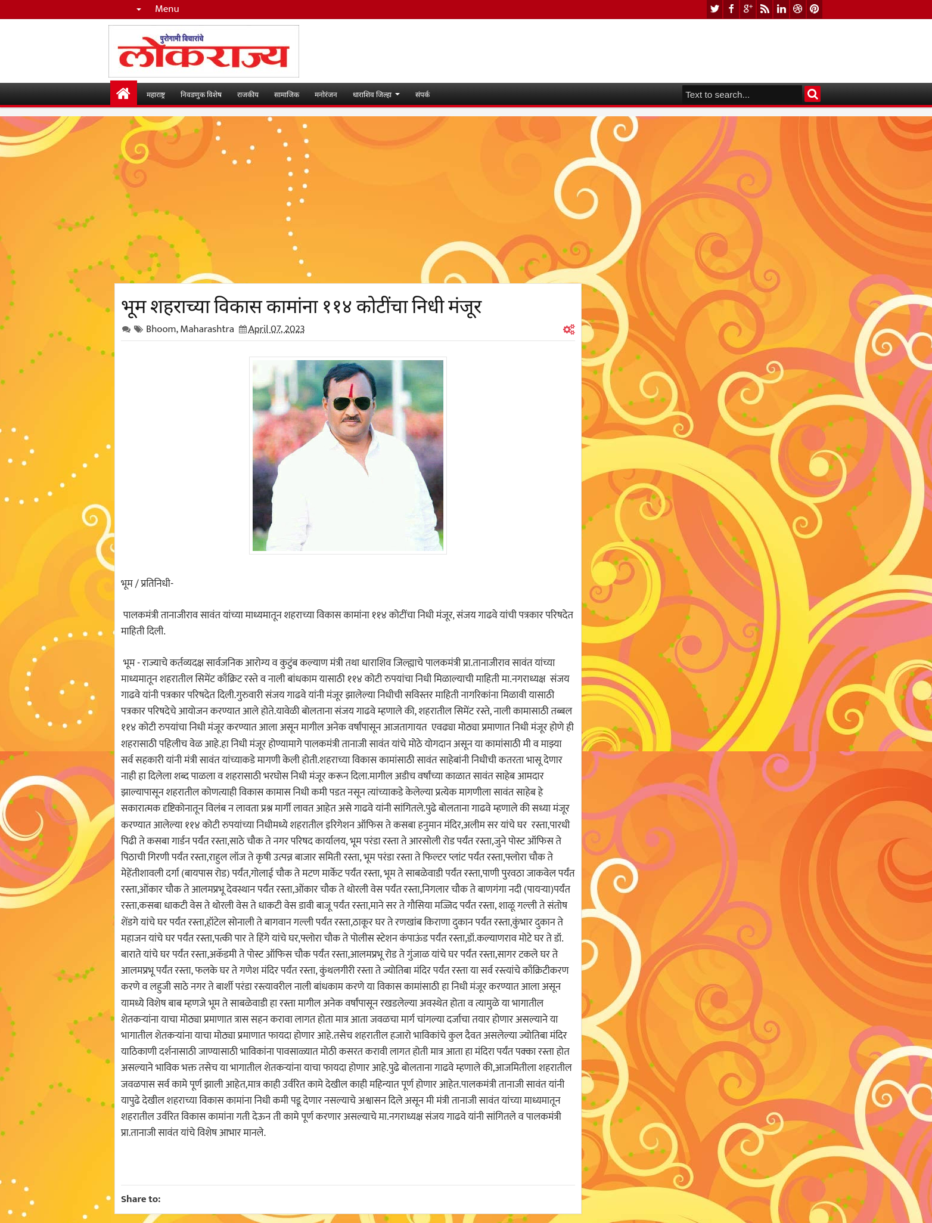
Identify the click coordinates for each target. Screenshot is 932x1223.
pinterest (814, 9)
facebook (731, 9)
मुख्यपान (123, 94)
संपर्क (422, 94)
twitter (714, 9)
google (748, 9)
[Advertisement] (348, 199)
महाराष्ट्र (156, 94)
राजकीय (248, 94)
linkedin (781, 9)
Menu (167, 9)
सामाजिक (286, 94)
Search (812, 94)
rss (764, 9)
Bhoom (161, 329)
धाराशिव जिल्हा (372, 94)
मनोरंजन (326, 94)
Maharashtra (207, 329)
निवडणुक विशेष (201, 94)
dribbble (798, 9)
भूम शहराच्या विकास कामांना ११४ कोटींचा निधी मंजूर (301, 304)
